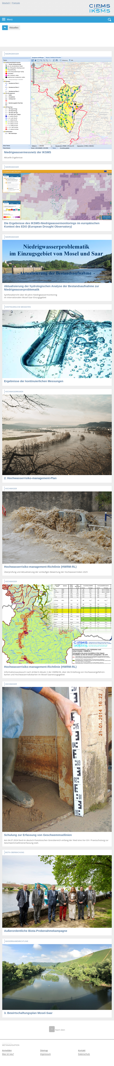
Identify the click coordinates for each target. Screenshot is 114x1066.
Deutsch (6, 3)
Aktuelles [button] (13, 27)
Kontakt (81, 1050)
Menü (10, 19)
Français (16, 3)
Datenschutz (84, 1054)
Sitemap (44, 1050)
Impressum (45, 1054)
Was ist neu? (8, 1054)
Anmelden (7, 1050)
